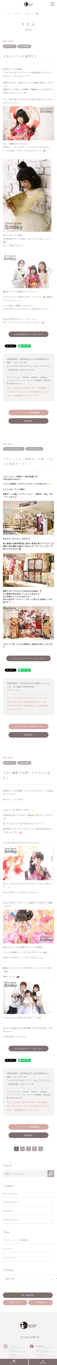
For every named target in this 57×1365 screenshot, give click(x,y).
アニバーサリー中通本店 (15, 1240)
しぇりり (13, 1346)
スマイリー (8, 1248)
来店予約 (28, 421)
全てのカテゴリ (11, 1193)
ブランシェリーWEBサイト (28, 726)
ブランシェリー (11, 1257)
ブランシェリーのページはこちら (28, 658)
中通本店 (39, 1346)
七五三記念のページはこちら (28, 334)
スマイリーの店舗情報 (28, 412)
